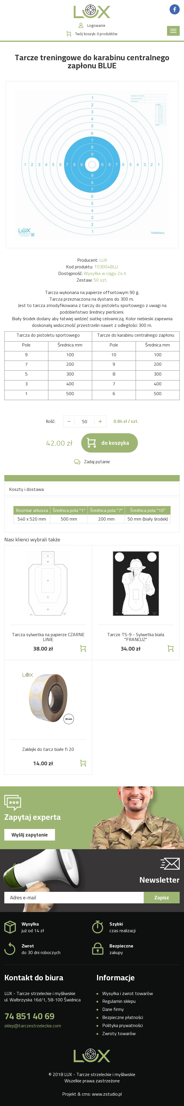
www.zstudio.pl (107, 1094)
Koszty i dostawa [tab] (26, 489)
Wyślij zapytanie (30, 834)
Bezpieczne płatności (122, 1017)
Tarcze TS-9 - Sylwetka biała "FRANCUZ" (135, 637)
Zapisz (161, 897)
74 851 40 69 (29, 1016)
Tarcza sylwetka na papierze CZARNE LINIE (48, 637)
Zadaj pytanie (97, 461)
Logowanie (96, 25)
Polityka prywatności (122, 1025)
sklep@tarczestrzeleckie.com (32, 1025)
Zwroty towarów (119, 1033)
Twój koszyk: (96, 34)
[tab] (92, 478)
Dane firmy (113, 1009)
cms (86, 1094)
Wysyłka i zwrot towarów (127, 993)
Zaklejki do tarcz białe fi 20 (48, 749)
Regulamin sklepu (119, 1001)
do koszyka (115, 443)
